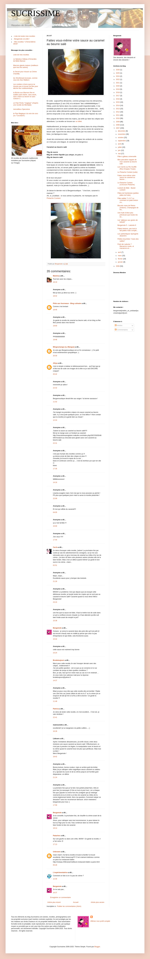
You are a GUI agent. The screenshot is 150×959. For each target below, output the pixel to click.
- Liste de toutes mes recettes (24, 36)
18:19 (55, 282)
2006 (118, 266)
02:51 (55, 565)
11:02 (55, 402)
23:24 (55, 653)
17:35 (55, 469)
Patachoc (56, 836)
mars (120, 256)
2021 (118, 83)
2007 (118, 128)
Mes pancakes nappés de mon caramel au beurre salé (127, 162)
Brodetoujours (58, 660)
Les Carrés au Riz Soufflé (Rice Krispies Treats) (127, 168)
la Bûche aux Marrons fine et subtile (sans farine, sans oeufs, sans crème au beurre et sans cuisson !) (25, 96)
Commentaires (121, 330)
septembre (122, 141)
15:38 (55, 621)
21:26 (55, 581)
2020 (118, 86)
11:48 (55, 701)
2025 (118, 73)
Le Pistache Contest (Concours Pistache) (126, 184)
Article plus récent (54, 902)
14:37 (55, 680)
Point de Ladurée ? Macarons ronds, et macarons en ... (126, 246)
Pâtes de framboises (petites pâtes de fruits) (128, 194)
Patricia (56, 709)
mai (119, 154)
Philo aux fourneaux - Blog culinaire (67, 303)
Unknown (56, 852)
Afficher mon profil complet (100, 921)
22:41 (55, 717)
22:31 (55, 443)
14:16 (55, 482)
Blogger (97, 947)
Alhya (55, 363)
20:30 (55, 356)
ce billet (78, 121)
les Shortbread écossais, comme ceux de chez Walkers (25, 79)
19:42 (55, 757)
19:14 (55, 828)
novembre (122, 134)
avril (119, 252)
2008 (118, 125)
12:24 (55, 420)
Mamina (56, 276)
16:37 (55, 893)
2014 (118, 105)
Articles (118, 325)
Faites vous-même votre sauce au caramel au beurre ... (126, 177)
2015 (118, 102)
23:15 (55, 602)
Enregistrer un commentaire (60, 897)
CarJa (55, 547)
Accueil (75, 902)
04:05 (55, 512)
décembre (122, 131)
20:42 (55, 374)
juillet (120, 147)
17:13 (55, 844)
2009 (118, 122)
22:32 (55, 388)
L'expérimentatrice (60, 872)
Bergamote (57, 628)
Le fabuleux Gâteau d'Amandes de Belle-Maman (25, 60)
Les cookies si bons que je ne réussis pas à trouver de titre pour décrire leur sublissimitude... (25, 86)
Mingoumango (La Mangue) (64, 347)
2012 (118, 112)
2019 (118, 89)
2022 (118, 79)
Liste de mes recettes (21, 55)
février (120, 259)
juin (119, 150)
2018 (118, 92)
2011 (118, 115)
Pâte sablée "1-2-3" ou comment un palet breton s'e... (128, 200)
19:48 (55, 340)
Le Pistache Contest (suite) (128, 172)
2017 (118, 96)
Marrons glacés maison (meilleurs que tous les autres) (25, 66)
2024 (118, 76)
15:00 (55, 526)
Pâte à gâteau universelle (127, 156)
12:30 (55, 879)
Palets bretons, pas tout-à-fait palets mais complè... (128, 230)
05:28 (55, 865)
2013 (118, 109)
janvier (120, 262)
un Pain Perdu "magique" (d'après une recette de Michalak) (25, 104)
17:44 (55, 540)
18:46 (55, 310)
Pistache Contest (54, 198)
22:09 (55, 498)
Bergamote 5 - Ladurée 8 (127, 225)
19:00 (55, 326)
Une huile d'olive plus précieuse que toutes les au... (128, 215)
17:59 (55, 805)
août (120, 144)
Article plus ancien (97, 902)
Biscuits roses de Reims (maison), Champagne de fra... (128, 208)
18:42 (55, 296)
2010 (118, 118)
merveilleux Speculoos (21, 109)
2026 (118, 70)
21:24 (55, 777)
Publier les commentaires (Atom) (69, 906)
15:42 (55, 639)
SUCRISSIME (35, 13)
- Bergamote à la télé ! (21, 39)
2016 (118, 99)
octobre (121, 137)
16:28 (55, 731)
